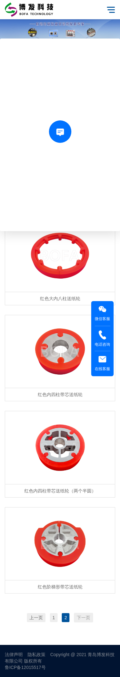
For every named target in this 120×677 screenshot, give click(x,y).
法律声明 (14, 654)
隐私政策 (36, 654)
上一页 (36, 617)
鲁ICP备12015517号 (25, 667)
